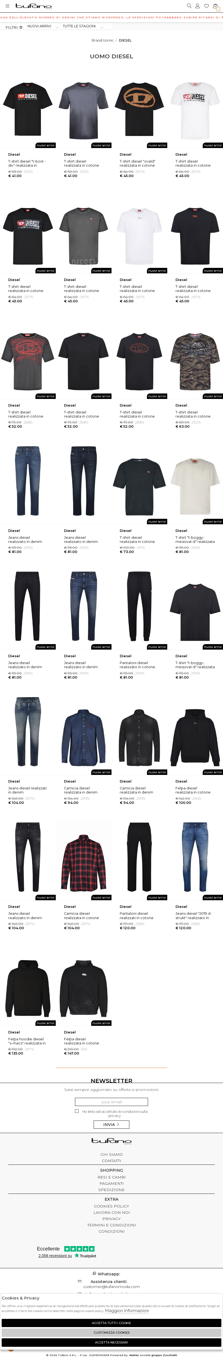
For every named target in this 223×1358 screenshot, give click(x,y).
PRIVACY (111, 1218)
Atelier (134, 1355)
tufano (111, 1141)
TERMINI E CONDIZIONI (111, 1225)
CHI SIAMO (112, 1154)
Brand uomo (102, 40)
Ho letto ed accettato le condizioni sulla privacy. (111, 1113)
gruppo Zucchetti (164, 1355)
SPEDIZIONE (111, 1189)
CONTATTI (111, 1160)
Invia (111, 1124)
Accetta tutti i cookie (111, 1323)
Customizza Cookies (112, 1332)
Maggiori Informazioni (127, 1310)
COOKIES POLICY (111, 1206)
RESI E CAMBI (111, 1177)
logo (33, 6)
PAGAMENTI (111, 1183)
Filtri (14, 27)
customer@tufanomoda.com (111, 1284)
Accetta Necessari (111, 1342)
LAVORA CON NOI (111, 1212)
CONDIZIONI (112, 1231)
